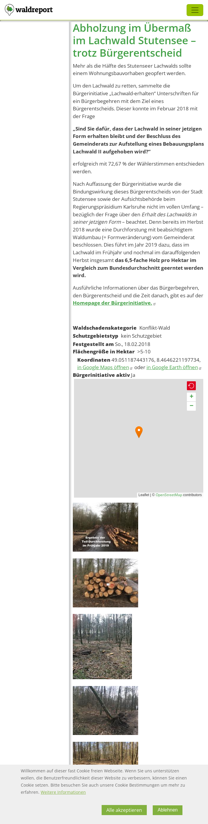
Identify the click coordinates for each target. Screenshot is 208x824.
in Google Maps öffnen (105, 367)
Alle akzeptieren (124, 810)
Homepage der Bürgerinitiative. (114, 302)
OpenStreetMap (169, 494)
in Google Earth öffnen (174, 367)
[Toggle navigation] (195, 10)
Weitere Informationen (63, 792)
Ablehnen (167, 809)
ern (171, 267)
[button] (139, 432)
